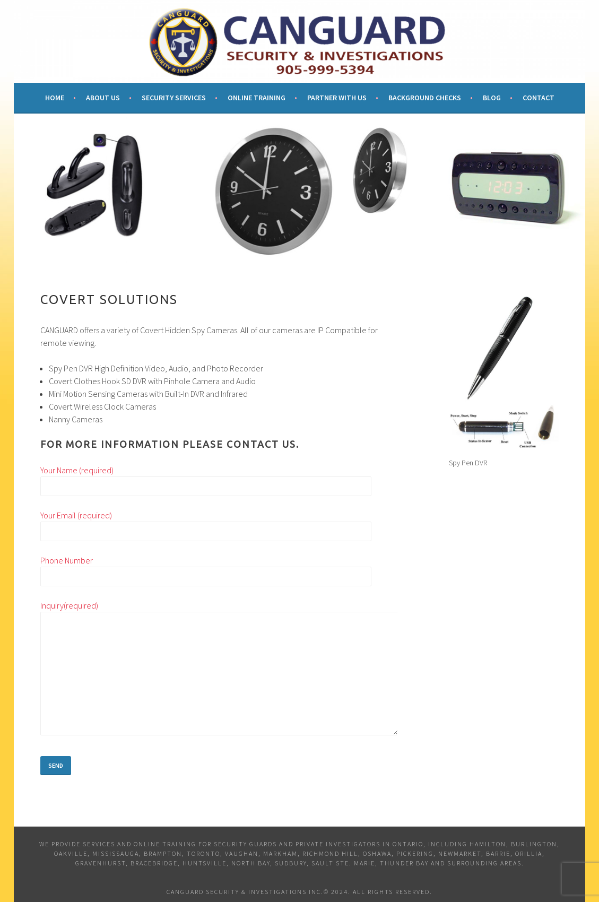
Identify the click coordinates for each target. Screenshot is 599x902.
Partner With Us (337, 97)
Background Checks (424, 97)
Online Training (256, 97)
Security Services (174, 97)
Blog (492, 97)
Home (54, 97)
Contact (538, 97)
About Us (103, 97)
